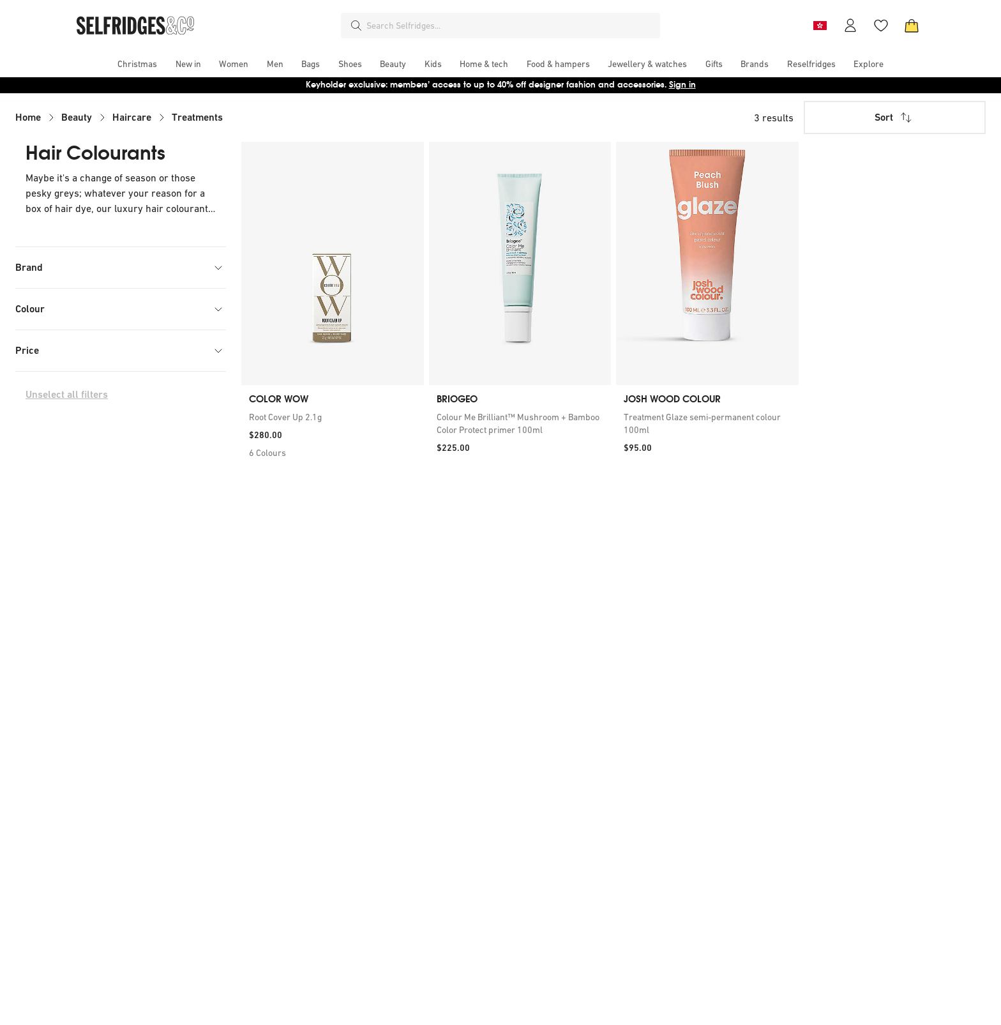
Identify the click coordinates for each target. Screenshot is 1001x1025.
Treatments (197, 117)
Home (28, 117)
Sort (894, 117)
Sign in (682, 84)
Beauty (76, 117)
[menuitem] (137, 64)
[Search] (356, 25)
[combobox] (510, 25)
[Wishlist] (881, 25)
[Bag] (911, 25)
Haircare (131, 117)
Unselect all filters (67, 394)
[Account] (850, 25)
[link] (332, 417)
